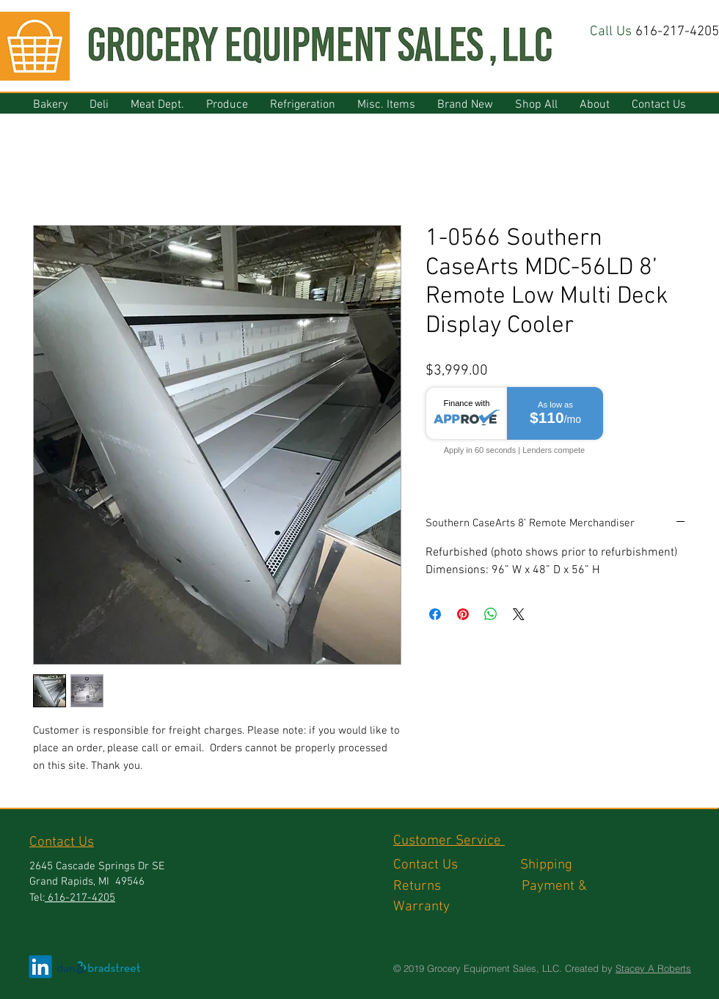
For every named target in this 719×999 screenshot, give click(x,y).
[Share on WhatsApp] (491, 614)
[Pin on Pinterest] (463, 614)
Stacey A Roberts (653, 968)
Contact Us (456, 865)
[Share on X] (519, 614)
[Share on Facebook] (435, 614)
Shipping (548, 865)
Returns (457, 886)
